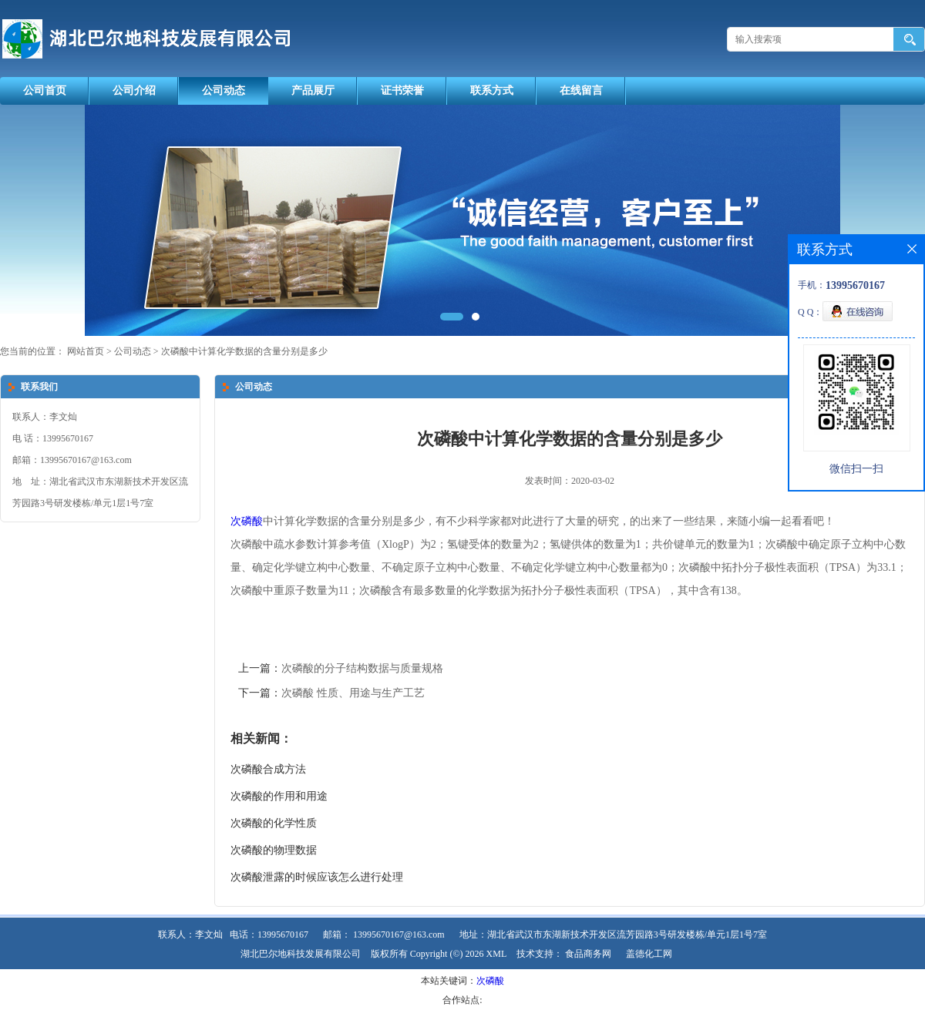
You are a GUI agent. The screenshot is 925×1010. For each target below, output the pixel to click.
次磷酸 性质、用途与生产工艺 (353, 693)
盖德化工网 (649, 953)
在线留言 (581, 90)
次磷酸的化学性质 (273, 823)
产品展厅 (313, 90)
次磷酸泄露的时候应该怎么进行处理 (316, 877)
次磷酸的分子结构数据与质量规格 (362, 668)
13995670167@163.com (399, 934)
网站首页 (85, 351)
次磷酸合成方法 (268, 769)
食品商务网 (588, 953)
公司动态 (223, 90)
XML (496, 953)
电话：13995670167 (269, 934)
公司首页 (44, 90)
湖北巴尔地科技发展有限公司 (300, 953)
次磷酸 (246, 521)
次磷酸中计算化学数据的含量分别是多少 (243, 351)
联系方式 (491, 90)
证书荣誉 (402, 90)
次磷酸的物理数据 (273, 850)
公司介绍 (134, 90)
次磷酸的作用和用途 (279, 796)
